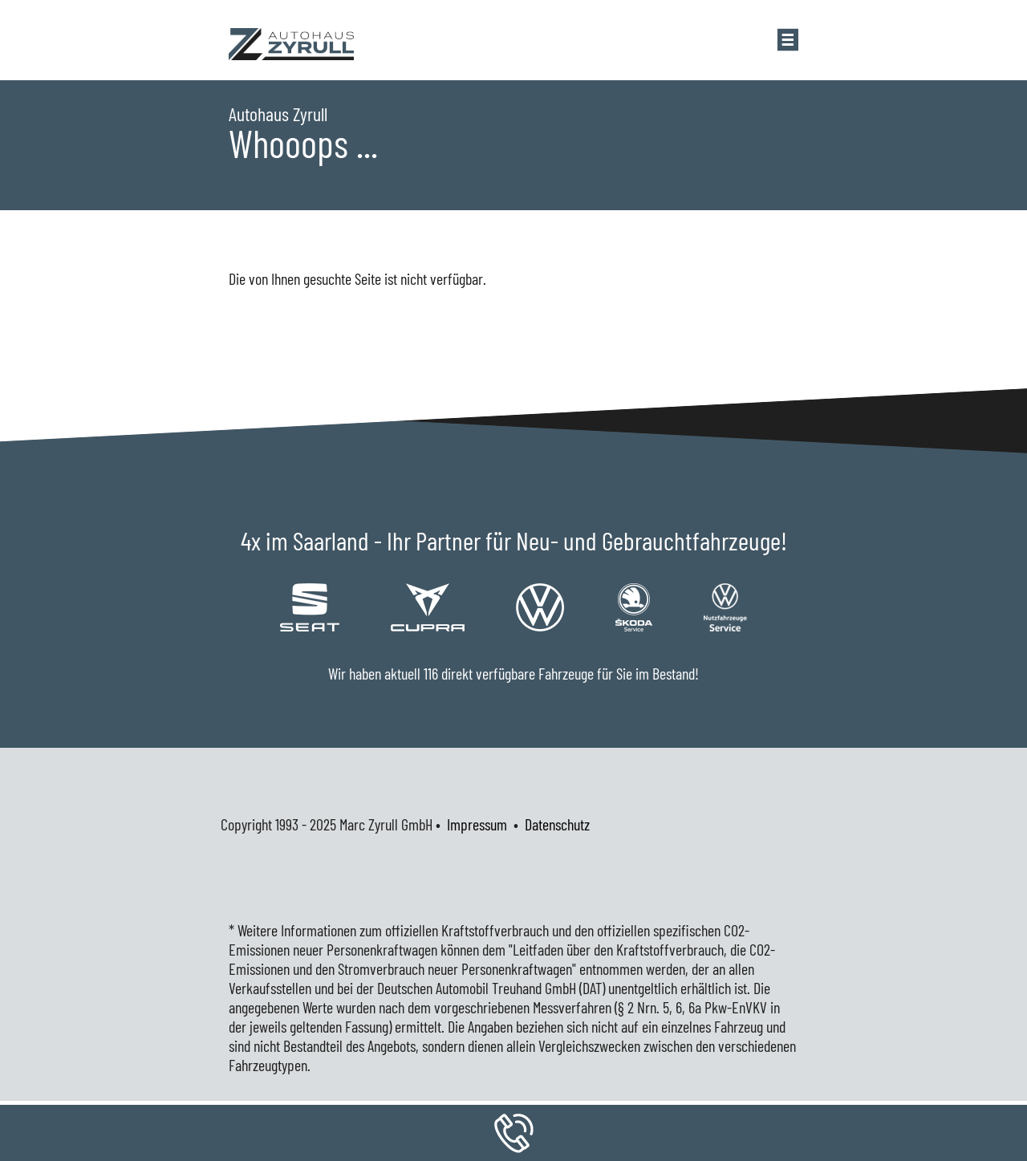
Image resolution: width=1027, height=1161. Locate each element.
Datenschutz (557, 824)
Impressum (477, 824)
